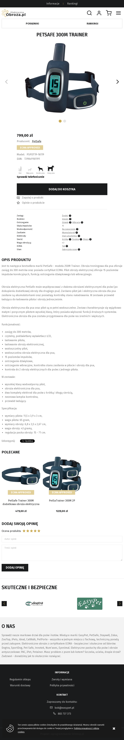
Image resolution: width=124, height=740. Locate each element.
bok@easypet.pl (64, 707)
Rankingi (72, 3)
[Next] (117, 81)
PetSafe (36, 141)
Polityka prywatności (62, 685)
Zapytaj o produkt (32, 197)
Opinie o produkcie (33, 202)
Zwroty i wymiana (62, 679)
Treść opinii (10, 548)
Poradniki (32, 23)
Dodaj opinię (15, 567)
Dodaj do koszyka (62, 189)
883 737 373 (64, 713)
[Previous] (4, 603)
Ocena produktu (11, 531)
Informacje (52, 3)
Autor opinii (10, 539)
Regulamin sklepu (20, 679)
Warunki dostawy (20, 685)
